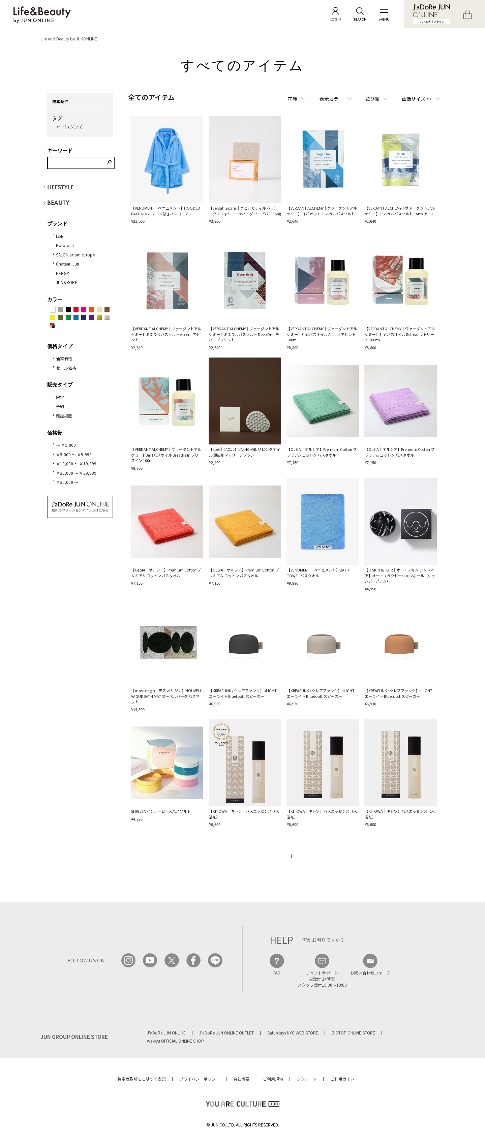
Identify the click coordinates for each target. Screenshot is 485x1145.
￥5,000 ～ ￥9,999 (74, 454)
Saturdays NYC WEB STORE (292, 1032)
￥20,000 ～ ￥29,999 (76, 473)
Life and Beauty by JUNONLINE (68, 38)
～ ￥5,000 (66, 445)
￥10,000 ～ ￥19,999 (76, 463)
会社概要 (241, 1079)
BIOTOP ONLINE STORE (353, 1032)
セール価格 (66, 368)
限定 (60, 397)
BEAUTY (58, 202)
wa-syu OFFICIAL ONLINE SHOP (175, 1041)
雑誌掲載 (64, 416)
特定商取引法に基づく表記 (141, 1079)
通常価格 (64, 358)
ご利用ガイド (342, 1079)
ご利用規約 (273, 1079)
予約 (60, 406)
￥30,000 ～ (67, 482)
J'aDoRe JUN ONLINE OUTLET (226, 1032)
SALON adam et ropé (75, 254)
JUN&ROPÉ (66, 282)
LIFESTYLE (60, 187)
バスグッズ (72, 126)
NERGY (62, 273)
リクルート (307, 1079)
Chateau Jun (67, 264)
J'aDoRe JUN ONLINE (166, 1032)
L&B (60, 236)
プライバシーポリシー (199, 1079)
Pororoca (65, 245)
